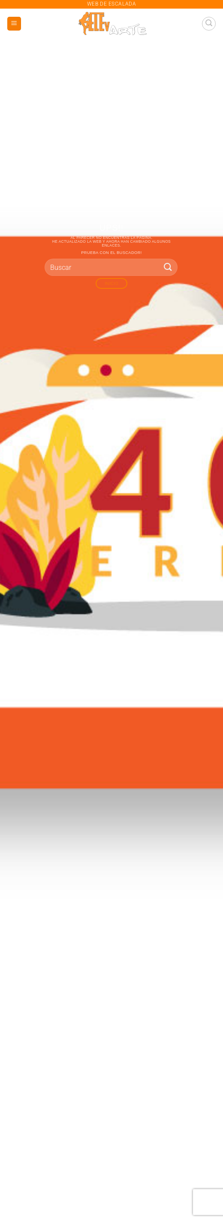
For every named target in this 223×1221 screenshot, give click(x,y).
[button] (14, 24)
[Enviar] (168, 267)
